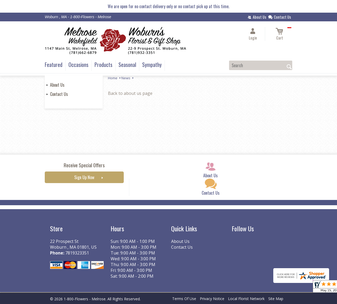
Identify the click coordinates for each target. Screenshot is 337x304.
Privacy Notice (212, 298)
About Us (57, 85)
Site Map (275, 298)
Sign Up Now (84, 177)
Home (112, 78)
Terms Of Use (184, 298)
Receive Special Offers (84, 165)
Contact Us (59, 94)
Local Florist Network (246, 298)
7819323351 (77, 253)
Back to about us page (130, 93)
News (125, 78)
